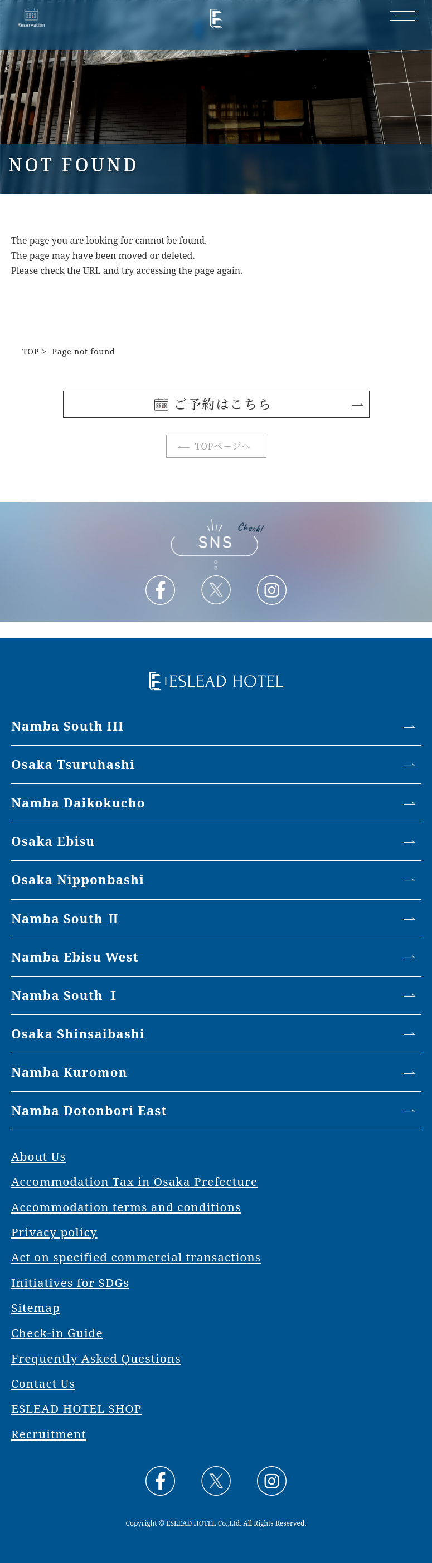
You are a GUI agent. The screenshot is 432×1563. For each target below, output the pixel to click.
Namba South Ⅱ (65, 918)
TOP (30, 351)
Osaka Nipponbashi (77, 879)
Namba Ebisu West (75, 956)
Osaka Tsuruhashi (73, 764)
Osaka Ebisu (53, 841)
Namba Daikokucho (78, 802)
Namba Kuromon (69, 1072)
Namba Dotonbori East (89, 1110)
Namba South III (67, 725)
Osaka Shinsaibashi (78, 1033)
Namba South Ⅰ (65, 995)
